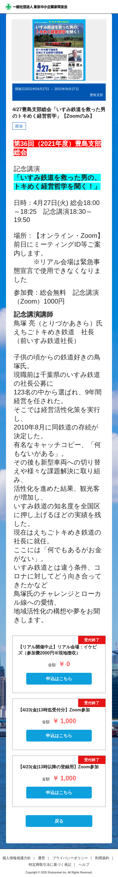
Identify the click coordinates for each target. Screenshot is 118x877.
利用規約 (102, 858)
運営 (41, 858)
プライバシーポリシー (70, 858)
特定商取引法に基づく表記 (50, 864)
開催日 (20, 89)
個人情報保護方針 (16, 858)
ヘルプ (84, 864)
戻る (59, 821)
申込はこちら (59, 678)
